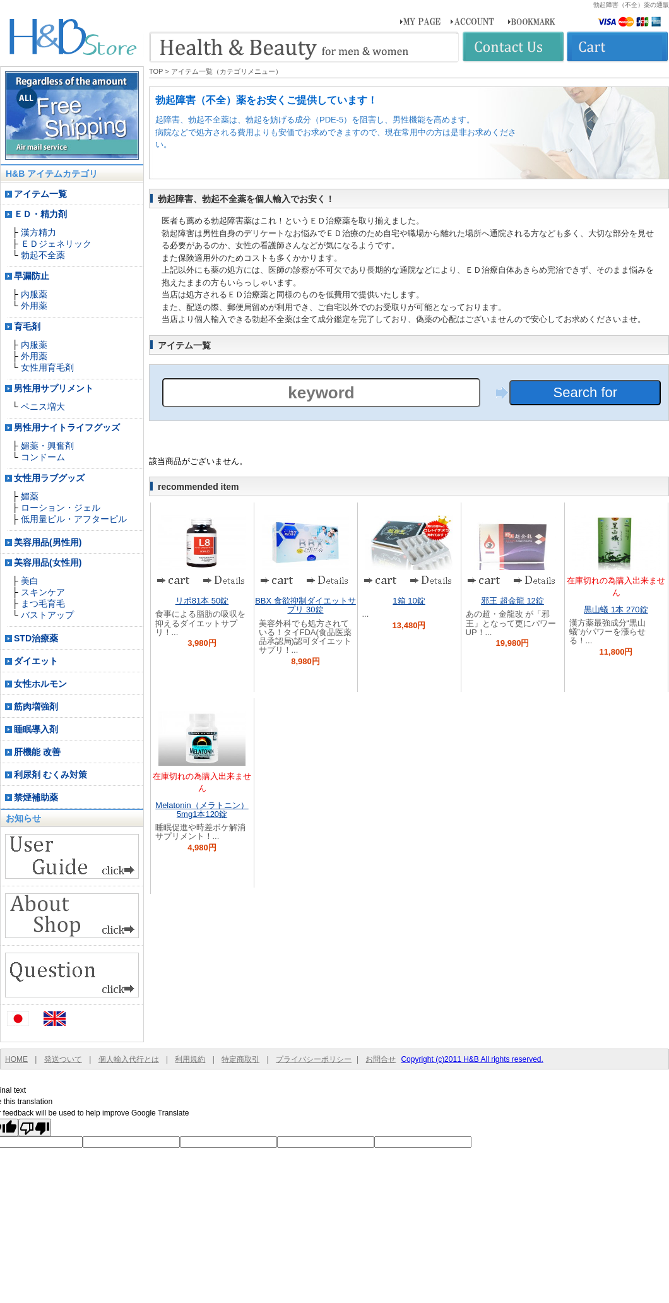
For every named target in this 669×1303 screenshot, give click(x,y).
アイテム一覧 (40, 194)
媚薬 (29, 496)
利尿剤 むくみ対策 (50, 775)
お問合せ (380, 1059)
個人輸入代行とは (128, 1059)
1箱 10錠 (409, 600)
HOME (16, 1059)
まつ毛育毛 (43, 603)
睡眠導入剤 (36, 729)
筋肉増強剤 (36, 706)
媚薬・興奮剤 (47, 446)
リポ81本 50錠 (202, 600)
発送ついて (63, 1059)
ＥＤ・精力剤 (40, 214)
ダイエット (36, 661)
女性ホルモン (40, 684)
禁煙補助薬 (36, 797)
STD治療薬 (36, 638)
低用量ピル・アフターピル (74, 519)
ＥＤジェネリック (56, 244)
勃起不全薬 (43, 255)
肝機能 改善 (37, 752)
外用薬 (34, 305)
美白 (29, 581)
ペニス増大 (43, 407)
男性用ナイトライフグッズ (67, 427)
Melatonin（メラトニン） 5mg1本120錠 (201, 809)
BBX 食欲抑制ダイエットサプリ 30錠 (305, 605)
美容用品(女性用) (47, 562)
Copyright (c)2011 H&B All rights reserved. (472, 1059)
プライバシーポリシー (314, 1059)
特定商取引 (240, 1059)
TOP (156, 71)
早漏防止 (31, 276)
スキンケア (43, 592)
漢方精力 (38, 232)
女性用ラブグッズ (49, 478)
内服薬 (34, 294)
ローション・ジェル (60, 508)
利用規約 (190, 1059)
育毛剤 (27, 326)
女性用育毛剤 (47, 367)
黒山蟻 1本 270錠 (616, 609)
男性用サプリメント (53, 388)
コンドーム (43, 457)
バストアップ (47, 615)
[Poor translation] (34, 1127)
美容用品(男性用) (47, 542)
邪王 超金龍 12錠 (512, 600)
